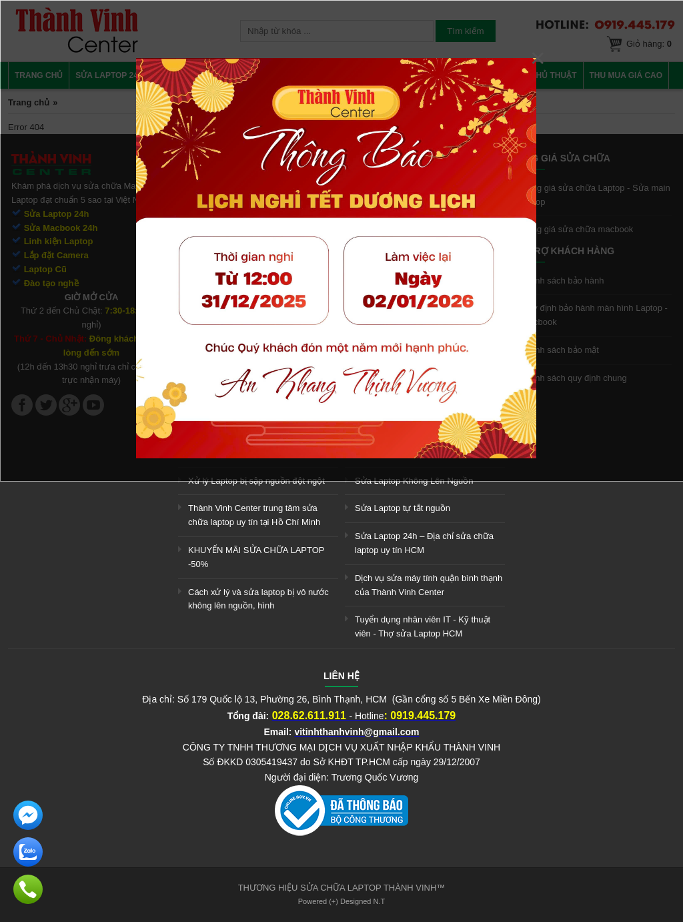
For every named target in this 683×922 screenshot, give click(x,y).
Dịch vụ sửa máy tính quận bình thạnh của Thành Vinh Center (428, 585)
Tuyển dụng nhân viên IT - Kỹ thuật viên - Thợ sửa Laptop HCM (422, 626)
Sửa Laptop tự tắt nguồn (402, 508)
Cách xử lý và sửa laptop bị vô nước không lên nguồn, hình (258, 599)
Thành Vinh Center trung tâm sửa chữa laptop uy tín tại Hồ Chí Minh (254, 515)
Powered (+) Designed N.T (342, 901)
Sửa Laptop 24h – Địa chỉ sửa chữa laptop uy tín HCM (424, 543)
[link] (341, 833)
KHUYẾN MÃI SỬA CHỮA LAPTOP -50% (256, 557)
